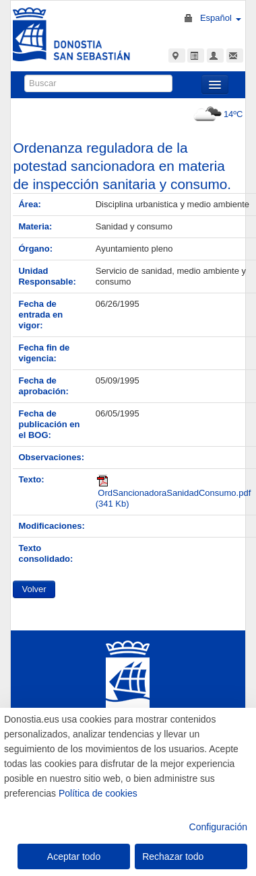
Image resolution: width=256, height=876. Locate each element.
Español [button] (220, 18)
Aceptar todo (73, 856)
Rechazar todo (172, 856)
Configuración (218, 827)
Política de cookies (98, 793)
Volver (34, 589)
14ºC (216, 114)
